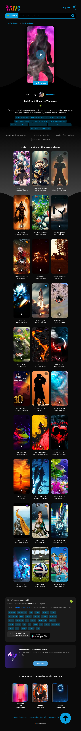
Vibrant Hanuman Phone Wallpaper (59, 585)
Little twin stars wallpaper (19, 125)
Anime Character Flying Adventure (59, 321)
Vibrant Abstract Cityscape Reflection (59, 541)
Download (40, 83)
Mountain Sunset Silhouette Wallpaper (22, 409)
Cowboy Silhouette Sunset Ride (59, 277)
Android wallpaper (23, 607)
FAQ (59, 717)
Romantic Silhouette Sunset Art (40, 409)
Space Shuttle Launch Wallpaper (40, 321)
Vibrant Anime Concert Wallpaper (21, 189)
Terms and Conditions (37, 717)
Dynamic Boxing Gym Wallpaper (59, 233)
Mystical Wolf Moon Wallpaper (59, 365)
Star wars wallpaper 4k (57, 117)
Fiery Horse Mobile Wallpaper (40, 277)
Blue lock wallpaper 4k (58, 121)
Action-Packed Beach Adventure (40, 541)
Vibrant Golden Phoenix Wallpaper (21, 541)
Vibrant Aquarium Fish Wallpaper (59, 497)
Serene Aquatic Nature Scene (22, 365)
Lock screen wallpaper (41, 121)
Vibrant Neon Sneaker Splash (21, 453)
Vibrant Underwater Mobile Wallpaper (40, 233)
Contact (15, 717)
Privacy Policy (51, 717)
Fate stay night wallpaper (38, 125)
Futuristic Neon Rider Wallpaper (21, 585)
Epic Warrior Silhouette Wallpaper (22, 233)
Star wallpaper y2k (22, 117)
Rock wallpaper (28, 23)
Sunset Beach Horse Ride (21, 497)
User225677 (46, 94)
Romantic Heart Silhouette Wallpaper (59, 453)
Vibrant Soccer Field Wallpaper (40, 585)
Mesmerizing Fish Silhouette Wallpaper (41, 497)
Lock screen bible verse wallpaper (59, 125)
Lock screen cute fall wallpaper (40, 129)
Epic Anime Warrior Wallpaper (22, 321)
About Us (23, 717)
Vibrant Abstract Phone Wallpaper (59, 409)
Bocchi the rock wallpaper (39, 117)
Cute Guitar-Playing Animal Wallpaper (40, 189)
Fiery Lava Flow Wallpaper (40, 365)
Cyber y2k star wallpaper (23, 121)
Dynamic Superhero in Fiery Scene (21, 277)
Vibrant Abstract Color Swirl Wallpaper (40, 453)
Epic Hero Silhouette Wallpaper (59, 189)
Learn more (40, 663)
